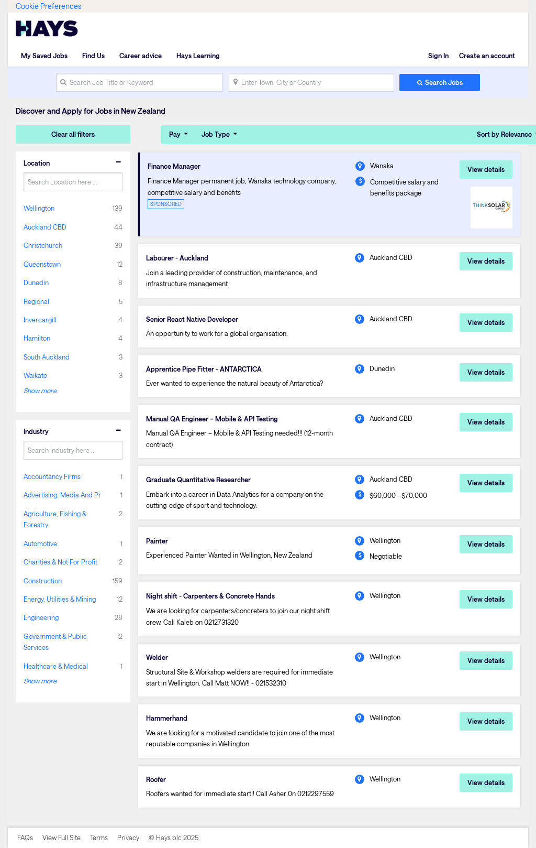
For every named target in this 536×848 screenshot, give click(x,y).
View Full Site (61, 837)
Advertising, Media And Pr (62, 494)
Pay (175, 134)
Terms (99, 837)
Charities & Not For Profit (60, 562)
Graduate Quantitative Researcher (198, 479)
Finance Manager (174, 166)
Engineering (41, 617)
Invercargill (40, 319)
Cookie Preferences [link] (48, 6)
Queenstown (42, 264)
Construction (43, 580)
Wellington (39, 208)
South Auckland (47, 357)
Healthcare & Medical (56, 666)
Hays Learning (198, 55)
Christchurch (43, 245)
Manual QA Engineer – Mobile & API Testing (212, 418)
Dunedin (36, 282)
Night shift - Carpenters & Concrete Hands (210, 596)
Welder (157, 657)
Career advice (140, 55)
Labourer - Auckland (177, 258)
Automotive (40, 543)
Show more (40, 390)
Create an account (487, 55)
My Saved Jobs (44, 55)
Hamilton (37, 338)
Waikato (35, 375)
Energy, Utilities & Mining (60, 599)
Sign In (438, 55)
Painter (157, 541)
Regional (36, 301)
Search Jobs (444, 82)
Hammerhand (166, 718)
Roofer (156, 779)
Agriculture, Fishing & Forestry (55, 519)
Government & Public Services (55, 642)
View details (486, 169)
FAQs (25, 837)
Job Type (216, 134)
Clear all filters (73, 134)
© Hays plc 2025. (174, 837)
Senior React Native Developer (192, 319)
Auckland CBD (45, 227)
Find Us (93, 55)
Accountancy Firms (52, 476)
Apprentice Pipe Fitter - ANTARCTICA (204, 369)
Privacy (128, 837)
